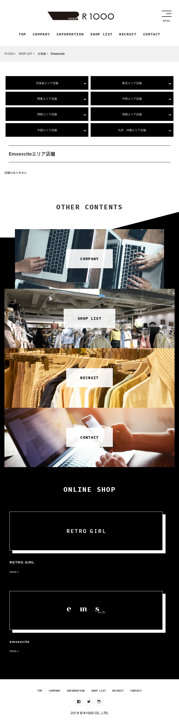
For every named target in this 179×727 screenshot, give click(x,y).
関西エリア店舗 (47, 116)
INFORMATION (76, 692)
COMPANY (54, 692)
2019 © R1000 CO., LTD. (89, 715)
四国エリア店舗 (132, 116)
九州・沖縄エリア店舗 (132, 132)
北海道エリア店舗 (47, 85)
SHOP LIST (25, 56)
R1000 (9, 56)
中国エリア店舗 (47, 132)
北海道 (42, 56)
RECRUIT (118, 692)
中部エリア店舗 (132, 101)
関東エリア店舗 (47, 101)
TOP (39, 692)
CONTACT (136, 692)
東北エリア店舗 (132, 85)
